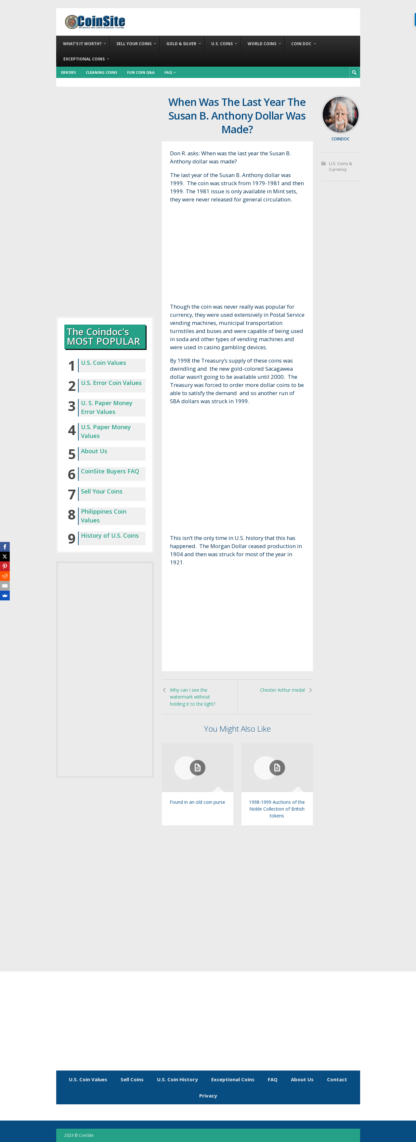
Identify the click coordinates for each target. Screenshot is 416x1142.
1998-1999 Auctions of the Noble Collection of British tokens (277, 809)
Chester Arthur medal (282, 690)
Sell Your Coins (102, 491)
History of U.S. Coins (110, 535)
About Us (94, 451)
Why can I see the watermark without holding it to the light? (192, 697)
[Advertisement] (237, 254)
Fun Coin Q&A (141, 72)
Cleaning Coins (101, 72)
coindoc (340, 139)
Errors (68, 72)
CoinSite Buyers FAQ (110, 471)
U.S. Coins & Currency (340, 166)
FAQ (168, 72)
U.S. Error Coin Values (111, 383)
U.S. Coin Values (103, 362)
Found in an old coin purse (197, 802)
